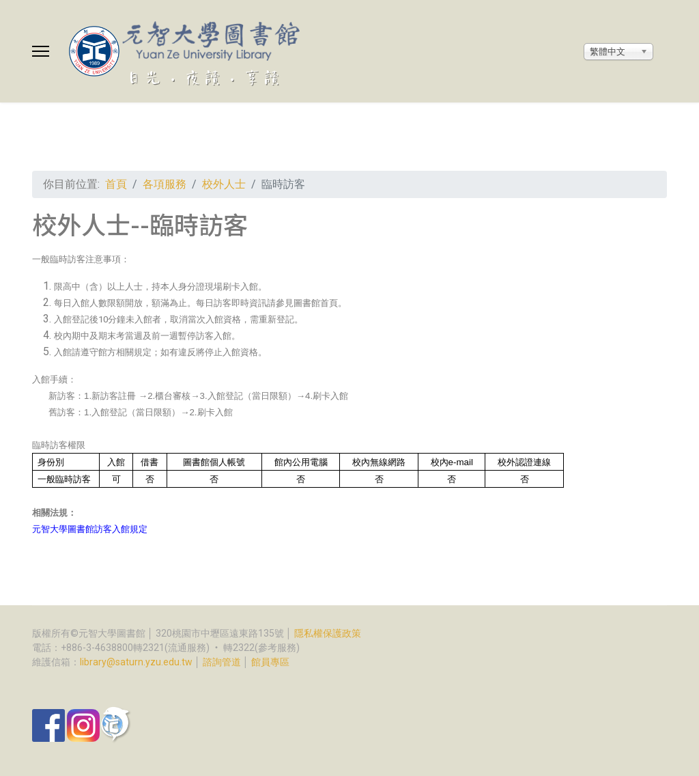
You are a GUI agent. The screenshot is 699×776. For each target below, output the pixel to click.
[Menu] (40, 51)
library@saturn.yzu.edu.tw (136, 661)
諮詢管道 (222, 661)
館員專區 (270, 661)
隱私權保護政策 (327, 633)
